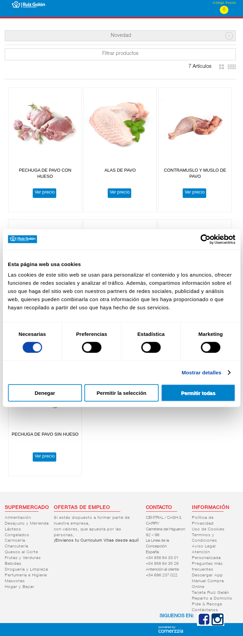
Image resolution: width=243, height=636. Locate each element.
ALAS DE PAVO (120, 170)
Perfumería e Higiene (26, 575)
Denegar (45, 393)
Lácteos (13, 529)
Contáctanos (205, 610)
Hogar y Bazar (19, 587)
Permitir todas (198, 393)
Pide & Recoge (207, 604)
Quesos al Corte (21, 552)
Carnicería (15, 541)
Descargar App (207, 575)
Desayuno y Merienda (27, 524)
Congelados (17, 535)
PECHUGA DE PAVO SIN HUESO (45, 434)
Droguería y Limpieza (26, 570)
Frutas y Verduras (23, 558)
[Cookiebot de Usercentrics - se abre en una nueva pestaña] (205, 239)
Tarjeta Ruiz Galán (210, 593)
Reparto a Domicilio (212, 598)
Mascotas (15, 581)
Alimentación (18, 518)
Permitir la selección (122, 393)
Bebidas (13, 564)
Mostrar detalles (202, 372)
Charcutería (16, 546)
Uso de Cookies (208, 529)
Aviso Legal (204, 546)
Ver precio (45, 192)
